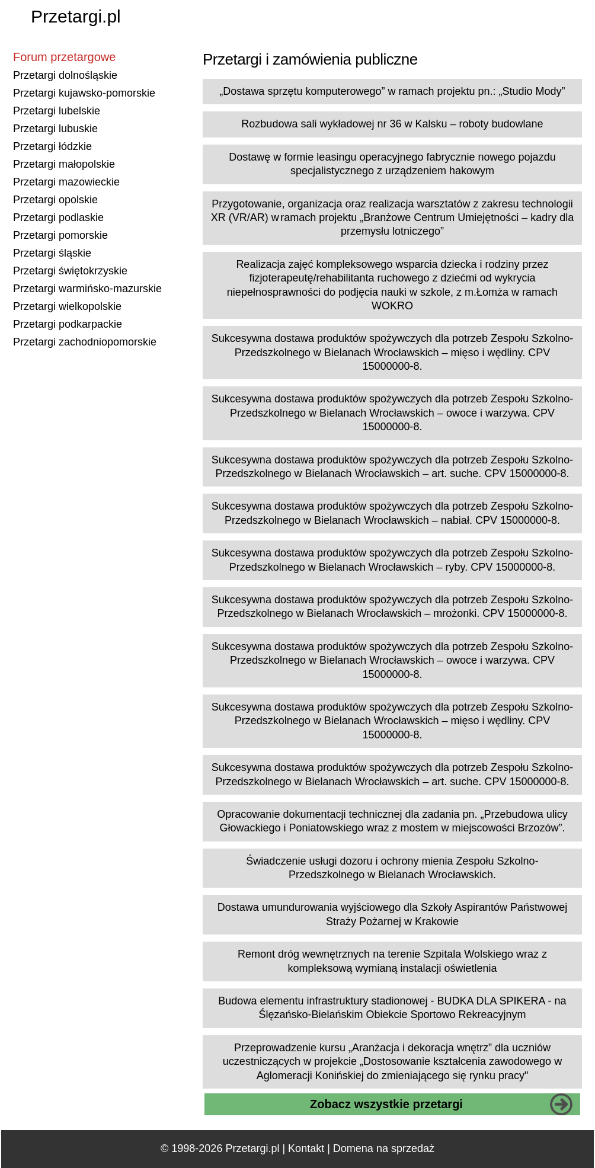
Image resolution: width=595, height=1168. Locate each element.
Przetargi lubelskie (56, 111)
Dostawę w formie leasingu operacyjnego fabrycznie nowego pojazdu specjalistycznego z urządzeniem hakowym (392, 164)
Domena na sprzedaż (383, 1148)
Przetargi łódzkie (52, 146)
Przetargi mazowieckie (66, 182)
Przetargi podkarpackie (67, 324)
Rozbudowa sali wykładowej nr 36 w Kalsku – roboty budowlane (392, 124)
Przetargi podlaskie (58, 217)
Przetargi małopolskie (64, 164)
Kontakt (306, 1148)
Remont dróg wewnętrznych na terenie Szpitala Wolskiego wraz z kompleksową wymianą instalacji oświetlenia (392, 961)
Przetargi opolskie (55, 200)
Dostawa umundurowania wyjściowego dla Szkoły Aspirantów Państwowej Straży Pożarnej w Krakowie (392, 914)
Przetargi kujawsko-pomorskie (84, 93)
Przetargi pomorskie (60, 235)
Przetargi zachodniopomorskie (84, 342)
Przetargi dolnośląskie (65, 75)
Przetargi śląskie (52, 253)
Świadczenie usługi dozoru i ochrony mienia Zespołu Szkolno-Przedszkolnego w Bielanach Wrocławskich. (392, 868)
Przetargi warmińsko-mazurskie (87, 289)
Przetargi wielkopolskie (67, 306)
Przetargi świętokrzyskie (70, 271)
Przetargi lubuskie (55, 129)
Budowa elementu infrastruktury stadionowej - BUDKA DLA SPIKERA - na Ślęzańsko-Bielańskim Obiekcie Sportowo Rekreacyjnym (392, 1007)
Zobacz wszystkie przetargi (386, 1104)
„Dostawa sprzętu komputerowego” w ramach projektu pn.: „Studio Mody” (392, 91)
